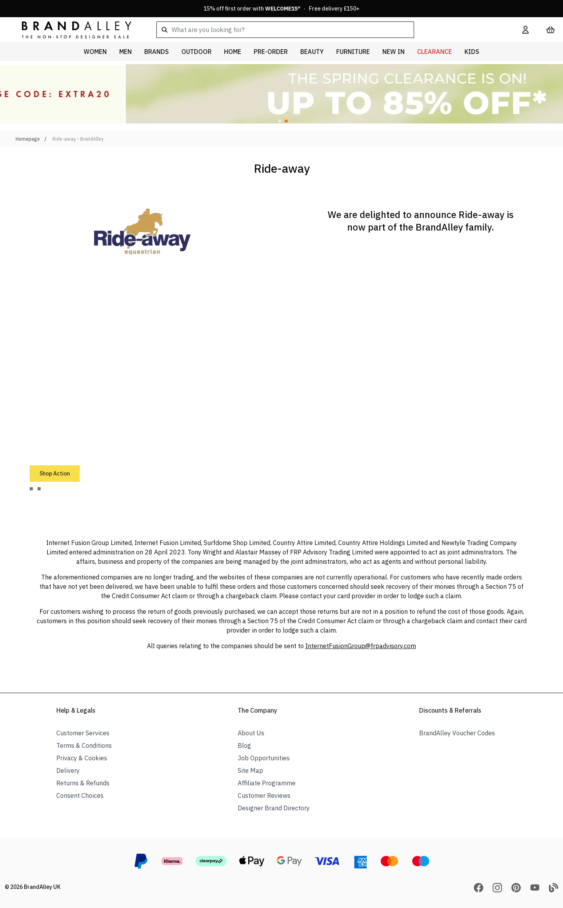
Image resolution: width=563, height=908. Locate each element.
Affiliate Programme (267, 783)
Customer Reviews (264, 795)
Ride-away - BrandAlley (78, 139)
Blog (244, 745)
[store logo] (70, 29)
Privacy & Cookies (81, 758)
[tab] (31, 488)
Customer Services (82, 733)
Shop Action (54, 473)
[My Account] (525, 29)
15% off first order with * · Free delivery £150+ (282, 8)
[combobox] (326, 29)
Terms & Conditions (84, 745)
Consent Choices (80, 795)
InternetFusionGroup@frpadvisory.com (360, 646)
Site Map (250, 770)
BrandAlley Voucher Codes (457, 733)
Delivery (68, 770)
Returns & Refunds (82, 783)
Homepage (28, 139)
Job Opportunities (264, 758)
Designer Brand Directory (274, 808)
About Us (251, 733)
